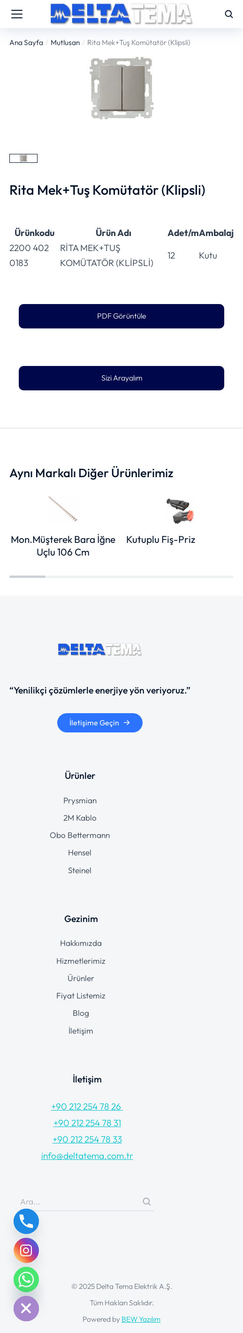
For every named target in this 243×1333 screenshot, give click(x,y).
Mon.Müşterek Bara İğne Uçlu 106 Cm (63, 545)
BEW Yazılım (141, 1319)
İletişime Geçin (99, 722)
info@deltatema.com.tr (87, 1155)
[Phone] (26, 1221)
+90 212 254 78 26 (87, 1106)
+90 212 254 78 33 (87, 1139)
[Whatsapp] (26, 1279)
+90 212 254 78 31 (87, 1122)
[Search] (147, 1202)
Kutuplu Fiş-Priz (160, 539)
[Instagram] (26, 1250)
